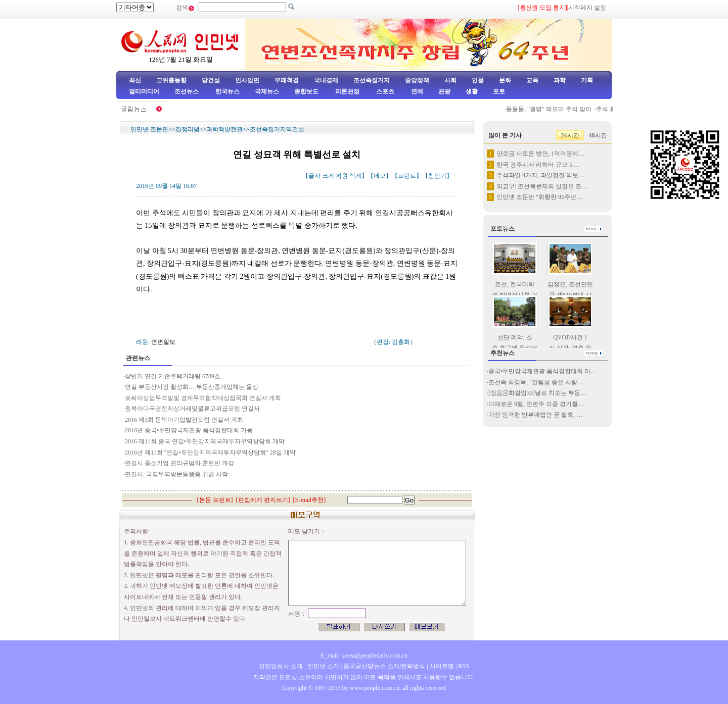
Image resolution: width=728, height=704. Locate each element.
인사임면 (247, 80)
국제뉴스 (267, 91)
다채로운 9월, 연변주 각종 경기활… (536, 404)
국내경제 (326, 80)
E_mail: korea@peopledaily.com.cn (364, 655)
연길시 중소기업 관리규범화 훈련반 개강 (179, 463)
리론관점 (347, 91)
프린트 (407, 175)
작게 (355, 175)
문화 (505, 80)
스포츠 (384, 91)
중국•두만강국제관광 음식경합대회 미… (542, 371)
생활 (472, 91)
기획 (587, 80)
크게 (328, 175)
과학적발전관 (224, 129)
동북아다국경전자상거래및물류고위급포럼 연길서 (192, 408)
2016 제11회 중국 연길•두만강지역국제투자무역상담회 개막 (205, 441)
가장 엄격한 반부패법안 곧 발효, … (535, 414)
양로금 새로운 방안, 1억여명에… (540, 153)
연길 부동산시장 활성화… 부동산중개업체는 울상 (191, 386)
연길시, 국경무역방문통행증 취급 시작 (176, 474)
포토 (499, 91)
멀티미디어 (144, 91)
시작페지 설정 (587, 7)
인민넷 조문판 (149, 129)
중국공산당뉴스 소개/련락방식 (384, 666)
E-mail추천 (309, 500)
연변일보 (163, 341)
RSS (463, 666)
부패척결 (287, 80)
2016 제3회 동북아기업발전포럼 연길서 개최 (184, 419)
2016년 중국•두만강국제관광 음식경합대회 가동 (189, 430)
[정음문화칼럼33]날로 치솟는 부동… (537, 392)
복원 (342, 175)
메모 (380, 175)
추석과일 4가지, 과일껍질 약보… (540, 175)
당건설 (211, 80)
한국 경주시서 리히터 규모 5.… (538, 164)
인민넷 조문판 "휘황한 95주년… (539, 196)
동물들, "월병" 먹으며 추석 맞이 (551, 109)
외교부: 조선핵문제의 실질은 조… (541, 186)
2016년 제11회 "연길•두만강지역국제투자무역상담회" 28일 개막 (210, 452)
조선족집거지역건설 (277, 129)
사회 (450, 80)
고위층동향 (171, 80)
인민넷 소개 (322, 666)
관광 (444, 91)
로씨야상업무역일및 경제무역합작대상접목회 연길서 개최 (203, 397)
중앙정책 (417, 80)
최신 (135, 80)
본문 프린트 (215, 500)
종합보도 (306, 91)
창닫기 (437, 175)
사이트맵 (442, 666)
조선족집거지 (371, 80)
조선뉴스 (187, 91)
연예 (416, 91)
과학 (560, 80)
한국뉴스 (227, 91)
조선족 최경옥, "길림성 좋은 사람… (535, 382)
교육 (532, 80)
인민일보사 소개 (281, 666)
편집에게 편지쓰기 (263, 500)
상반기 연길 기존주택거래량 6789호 (172, 376)
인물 (478, 80)
